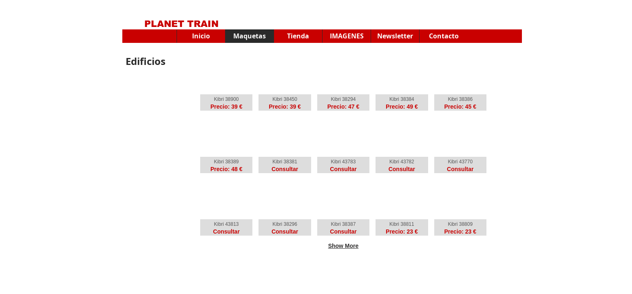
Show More (343, 246)
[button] (346, 36)
